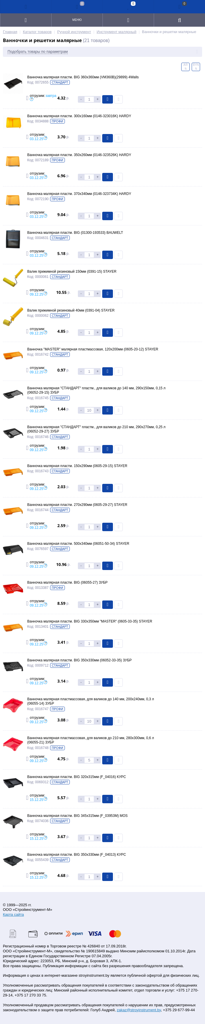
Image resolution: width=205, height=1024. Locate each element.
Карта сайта (13, 914)
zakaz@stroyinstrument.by (139, 1010)
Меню (77, 19)
